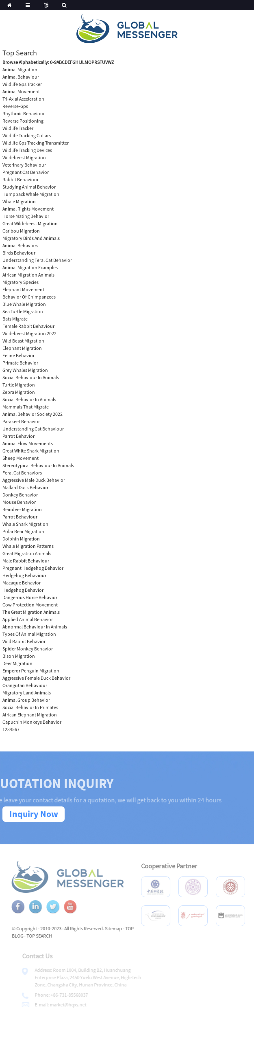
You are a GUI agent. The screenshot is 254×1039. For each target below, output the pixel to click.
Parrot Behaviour (19, 517)
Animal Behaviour (20, 77)
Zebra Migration (18, 392)
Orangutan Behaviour (24, 685)
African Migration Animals (28, 275)
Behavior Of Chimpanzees (29, 297)
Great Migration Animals (26, 553)
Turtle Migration (18, 385)
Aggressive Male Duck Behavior (33, 480)
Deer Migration (17, 663)
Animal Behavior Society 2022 (32, 414)
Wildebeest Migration (24, 157)
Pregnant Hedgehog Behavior (32, 568)
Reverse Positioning (22, 121)
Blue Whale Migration (24, 304)
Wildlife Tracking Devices (27, 150)
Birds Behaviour (18, 253)
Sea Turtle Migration (22, 311)
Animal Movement (21, 91)
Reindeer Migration (22, 509)
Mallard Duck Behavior (25, 487)
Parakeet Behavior (21, 421)
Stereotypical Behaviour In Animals (38, 465)
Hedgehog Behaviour (24, 575)
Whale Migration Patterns (28, 546)
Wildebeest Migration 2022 (29, 333)
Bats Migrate (15, 319)
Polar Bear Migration (23, 531)
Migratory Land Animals (26, 693)
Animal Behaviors (20, 245)
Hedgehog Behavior (22, 590)
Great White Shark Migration (30, 451)
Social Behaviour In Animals (30, 377)
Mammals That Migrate (25, 407)
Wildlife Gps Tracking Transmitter (35, 143)
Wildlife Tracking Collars (26, 135)
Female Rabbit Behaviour (28, 326)
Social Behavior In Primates (30, 707)
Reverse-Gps (15, 106)
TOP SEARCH (47, 936)
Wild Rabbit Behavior (24, 641)
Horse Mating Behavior (25, 216)
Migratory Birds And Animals (31, 238)
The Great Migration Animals (31, 612)
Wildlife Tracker (17, 128)
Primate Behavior (20, 363)
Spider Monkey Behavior (27, 649)
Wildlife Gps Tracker (22, 84)
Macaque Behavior (21, 583)
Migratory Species (20, 282)
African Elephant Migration (29, 715)
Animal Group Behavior (26, 700)
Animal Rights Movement (28, 209)
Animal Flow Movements (27, 443)
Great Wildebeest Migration (30, 223)
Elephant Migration (22, 348)
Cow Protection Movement (30, 605)
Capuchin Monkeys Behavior (31, 722)
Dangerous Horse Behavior (29, 597)
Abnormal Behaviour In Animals (34, 627)
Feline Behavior (18, 355)
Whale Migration (19, 201)
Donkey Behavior (20, 495)
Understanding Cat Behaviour (33, 429)
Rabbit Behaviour (20, 179)
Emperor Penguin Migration (30, 671)
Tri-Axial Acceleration (23, 99)
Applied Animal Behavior (27, 619)
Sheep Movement (20, 458)
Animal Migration (19, 69)
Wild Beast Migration (23, 341)
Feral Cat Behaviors (22, 473)
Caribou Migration (21, 231)
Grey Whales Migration (25, 370)
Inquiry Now (33, 813)
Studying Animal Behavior (29, 187)
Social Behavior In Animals (29, 399)
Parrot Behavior (18, 436)
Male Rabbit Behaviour (25, 561)
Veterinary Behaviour (24, 165)
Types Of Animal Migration (29, 634)
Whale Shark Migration (25, 524)
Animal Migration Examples (30, 267)
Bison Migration (18, 656)
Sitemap (121, 928)
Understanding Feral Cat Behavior (37, 260)
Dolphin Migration (21, 539)
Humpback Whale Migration (30, 194)
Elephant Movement (23, 289)
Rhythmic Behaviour (23, 113)
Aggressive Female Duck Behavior (36, 678)
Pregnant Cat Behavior (25, 172)
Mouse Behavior (19, 502)
